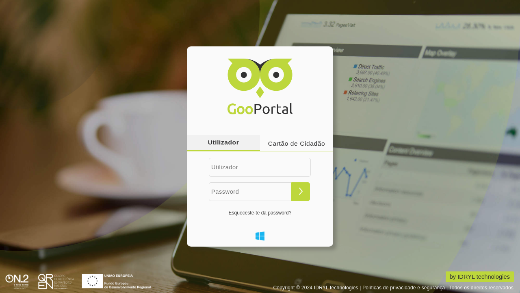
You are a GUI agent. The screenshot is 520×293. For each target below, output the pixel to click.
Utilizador (223, 142)
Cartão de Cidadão (296, 143)
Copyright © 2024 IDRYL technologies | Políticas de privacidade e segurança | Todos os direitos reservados (393, 288)
